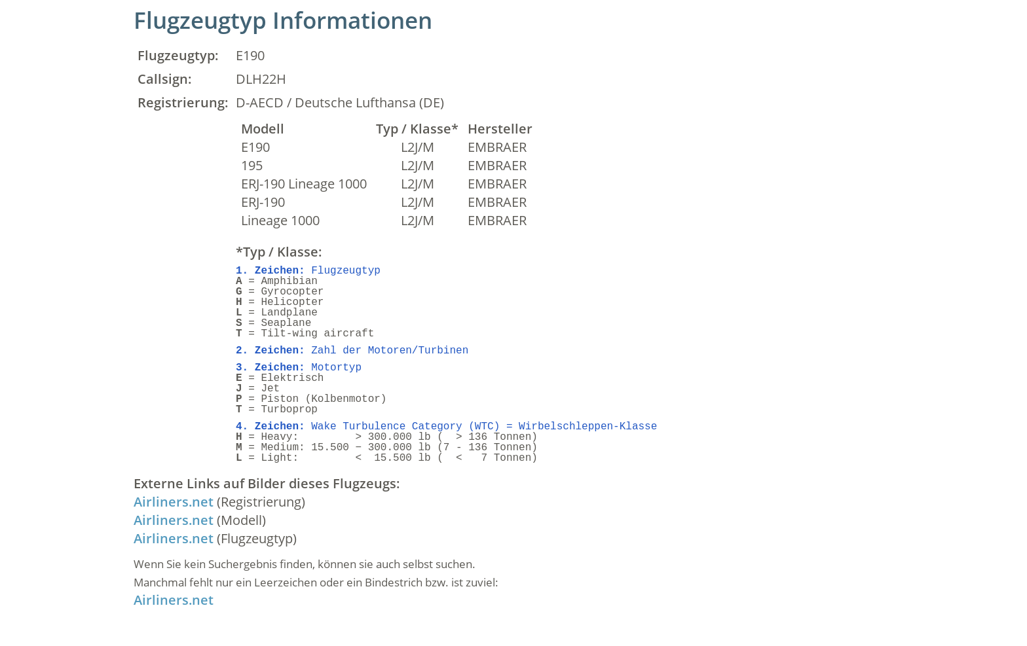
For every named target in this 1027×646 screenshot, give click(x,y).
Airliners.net (174, 502)
